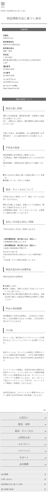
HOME (3, 11)
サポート (24, 457)
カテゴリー (24, 444)
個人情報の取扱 (7, 489)
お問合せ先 (24, 437)
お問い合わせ (6, 479)
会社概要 (24, 464)
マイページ (24, 451)
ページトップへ (44, 410)
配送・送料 (24, 424)
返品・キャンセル (24, 431)
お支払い (24, 417)
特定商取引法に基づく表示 (12, 484)
